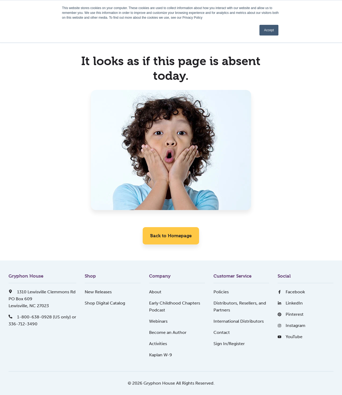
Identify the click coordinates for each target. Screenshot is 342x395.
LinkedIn (290, 303)
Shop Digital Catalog (105, 303)
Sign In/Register (229, 343)
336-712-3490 (23, 323)
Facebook (291, 291)
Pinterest (291, 314)
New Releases (98, 291)
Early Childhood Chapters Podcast (174, 307)
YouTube (290, 336)
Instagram (291, 325)
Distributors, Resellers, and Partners (239, 307)
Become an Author (167, 332)
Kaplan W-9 (160, 354)
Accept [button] (269, 30)
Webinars (158, 321)
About (155, 291)
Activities (158, 343)
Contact (221, 332)
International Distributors (238, 321)
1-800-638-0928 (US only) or (42, 316)
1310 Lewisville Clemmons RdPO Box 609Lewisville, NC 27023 (42, 298)
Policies (221, 291)
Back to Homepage (171, 235)
